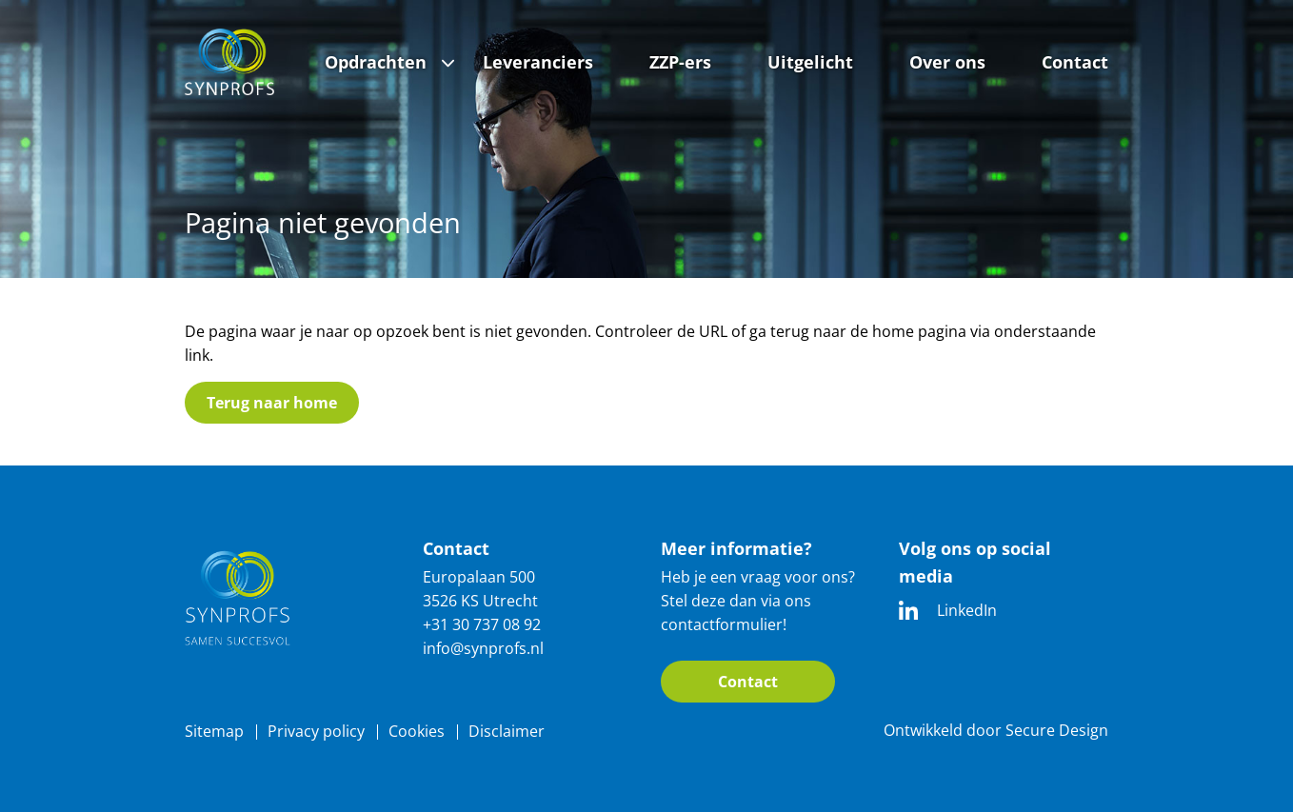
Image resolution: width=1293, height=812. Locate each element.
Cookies (416, 731)
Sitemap (214, 731)
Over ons (947, 61)
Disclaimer (506, 731)
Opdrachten (376, 61)
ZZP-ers (680, 61)
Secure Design (1056, 730)
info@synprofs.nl (483, 648)
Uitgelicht (810, 61)
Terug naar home (272, 402)
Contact (1075, 61)
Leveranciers (538, 61)
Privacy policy (316, 731)
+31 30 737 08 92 (482, 624)
